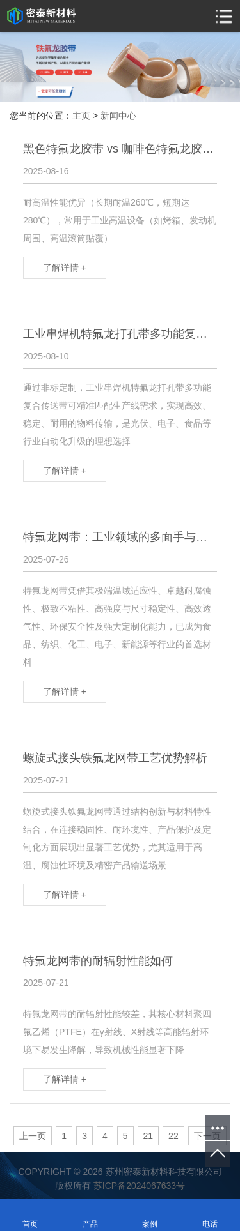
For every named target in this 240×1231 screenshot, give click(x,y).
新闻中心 (118, 115)
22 (173, 1136)
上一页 (32, 1136)
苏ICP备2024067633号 (139, 1186)
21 (148, 1136)
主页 (81, 115)
